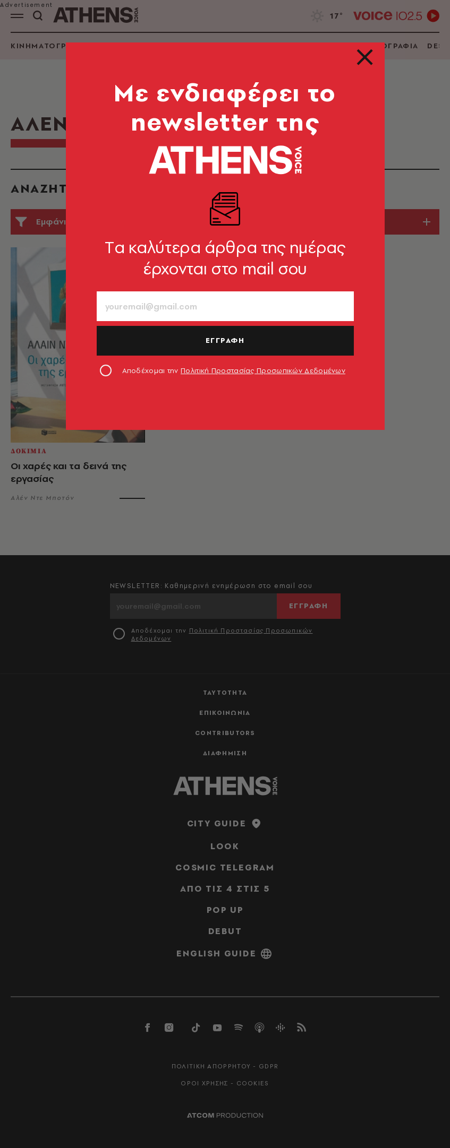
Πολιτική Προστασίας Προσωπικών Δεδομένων (263, 370)
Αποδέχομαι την (234, 370)
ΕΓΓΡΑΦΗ (225, 340)
